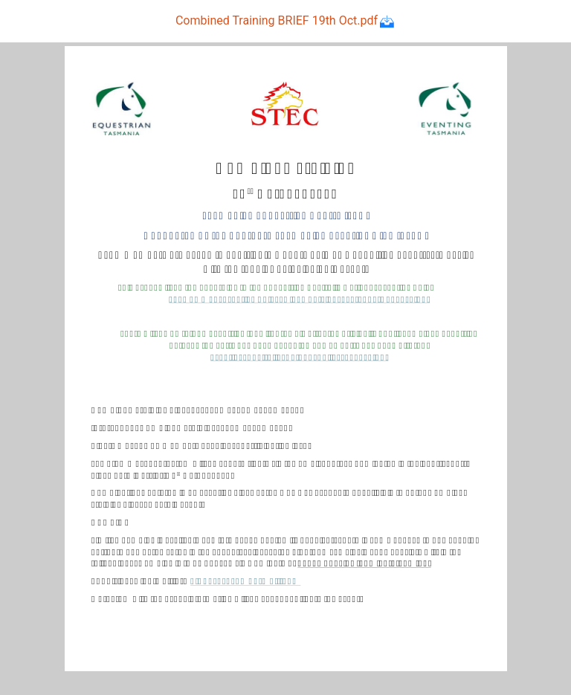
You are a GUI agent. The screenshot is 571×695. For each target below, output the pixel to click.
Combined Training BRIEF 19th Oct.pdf (285, 20)
